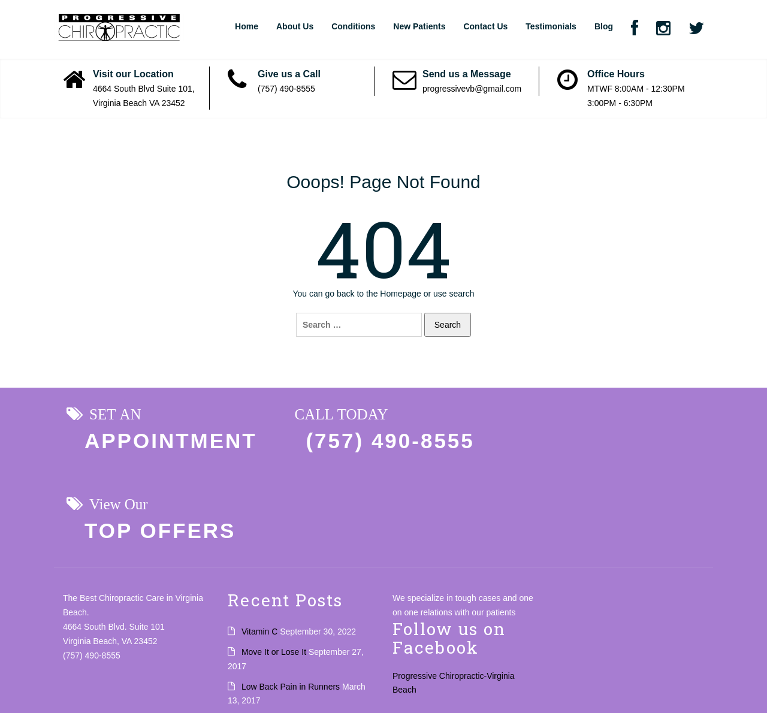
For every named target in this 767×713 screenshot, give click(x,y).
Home (246, 26)
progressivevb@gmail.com (471, 88)
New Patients (419, 26)
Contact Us (485, 26)
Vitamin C (259, 542)
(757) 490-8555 (286, 88)
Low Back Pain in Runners (290, 597)
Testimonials (551, 26)
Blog (603, 26)
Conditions (353, 26)
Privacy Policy (35, 685)
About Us (294, 26)
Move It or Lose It (273, 562)
